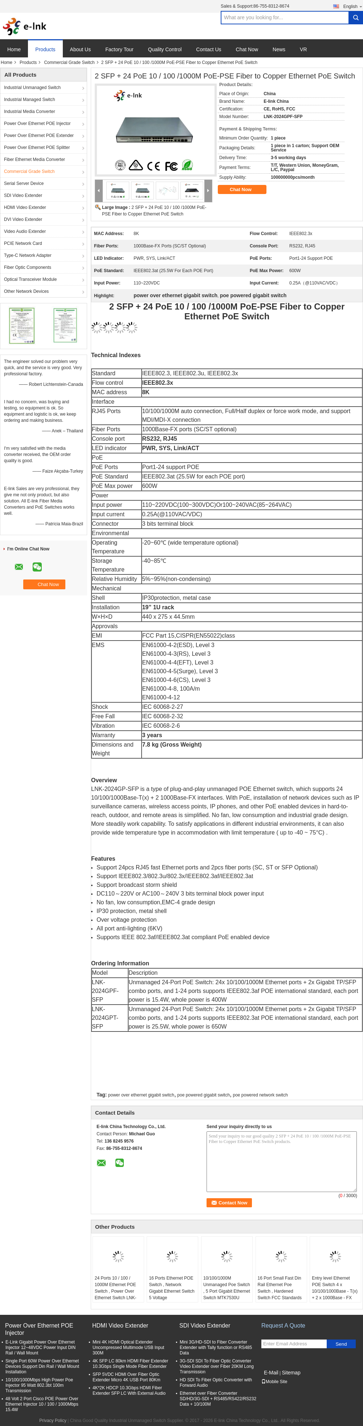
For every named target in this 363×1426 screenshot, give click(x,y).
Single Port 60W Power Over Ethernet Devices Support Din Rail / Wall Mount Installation (42, 1366)
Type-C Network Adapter (28, 255)
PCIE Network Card (23, 243)
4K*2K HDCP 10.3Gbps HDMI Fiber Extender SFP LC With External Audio (129, 1390)
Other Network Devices (26, 291)
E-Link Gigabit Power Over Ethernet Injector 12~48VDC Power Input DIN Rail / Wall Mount (40, 1348)
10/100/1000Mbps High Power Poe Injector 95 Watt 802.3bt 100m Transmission (39, 1385)
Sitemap (291, 1372)
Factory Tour (119, 49)
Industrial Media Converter (29, 111)
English (353, 6)
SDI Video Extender (23, 195)
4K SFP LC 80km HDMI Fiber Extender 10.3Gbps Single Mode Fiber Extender (130, 1363)
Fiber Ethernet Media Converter (34, 159)
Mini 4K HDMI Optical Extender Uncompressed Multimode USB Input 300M (128, 1348)
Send (341, 1344)
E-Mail (271, 1372)
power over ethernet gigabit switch (141, 1095)
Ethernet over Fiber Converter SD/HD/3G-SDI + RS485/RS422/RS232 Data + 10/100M (218, 1399)
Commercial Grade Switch (69, 62)
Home (14, 49)
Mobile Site (274, 1381)
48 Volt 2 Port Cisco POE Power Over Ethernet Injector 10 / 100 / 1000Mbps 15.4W (41, 1404)
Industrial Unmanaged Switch (32, 87)
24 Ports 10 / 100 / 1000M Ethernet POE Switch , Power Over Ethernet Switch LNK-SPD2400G (115, 1291)
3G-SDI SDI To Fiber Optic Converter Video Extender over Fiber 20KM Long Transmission (217, 1366)
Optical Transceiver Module (30, 279)
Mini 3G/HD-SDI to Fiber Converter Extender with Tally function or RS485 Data (216, 1348)
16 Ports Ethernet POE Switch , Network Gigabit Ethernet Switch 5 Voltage (171, 1288)
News (279, 49)
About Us (80, 49)
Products (45, 49)
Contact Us (208, 49)
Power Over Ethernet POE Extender (39, 135)
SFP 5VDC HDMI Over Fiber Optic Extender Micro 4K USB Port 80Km (126, 1377)
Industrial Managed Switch (29, 99)
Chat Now (247, 49)
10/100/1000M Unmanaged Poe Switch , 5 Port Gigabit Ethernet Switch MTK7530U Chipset (226, 1291)
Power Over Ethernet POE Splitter (37, 147)
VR (303, 49)
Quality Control (165, 49)
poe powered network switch (260, 1095)
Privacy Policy (52, 1420)
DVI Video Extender (23, 219)
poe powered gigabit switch (203, 1095)
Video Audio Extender (25, 231)
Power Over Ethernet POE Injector (37, 123)
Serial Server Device (24, 183)
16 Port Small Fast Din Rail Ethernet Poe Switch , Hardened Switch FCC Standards (280, 1288)
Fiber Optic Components (27, 267)
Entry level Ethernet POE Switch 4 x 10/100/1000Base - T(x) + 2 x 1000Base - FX (335, 1288)
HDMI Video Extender (25, 207)
